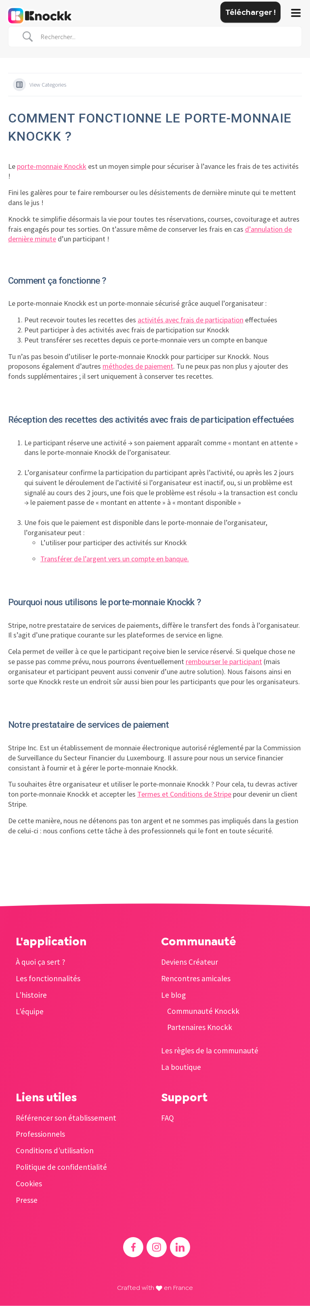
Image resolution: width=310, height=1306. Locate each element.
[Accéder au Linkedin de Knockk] (180, 1247)
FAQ (167, 1118)
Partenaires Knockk (199, 1027)
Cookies (29, 1183)
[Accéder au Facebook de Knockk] (133, 1247)
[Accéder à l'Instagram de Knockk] (157, 1247)
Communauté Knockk (203, 1011)
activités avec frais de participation (190, 319)
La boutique (181, 1067)
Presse (27, 1200)
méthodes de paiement (138, 366)
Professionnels (40, 1134)
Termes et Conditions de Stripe (184, 794)
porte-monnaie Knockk (51, 166)
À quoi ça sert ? (40, 962)
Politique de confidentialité (61, 1167)
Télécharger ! (250, 12)
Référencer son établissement (66, 1118)
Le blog (173, 995)
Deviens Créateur (189, 962)
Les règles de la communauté (209, 1050)
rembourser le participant (224, 661)
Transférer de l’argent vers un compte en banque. (114, 558)
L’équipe (30, 1011)
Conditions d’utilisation (55, 1150)
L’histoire (31, 995)
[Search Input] (165, 37)
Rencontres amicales (195, 978)
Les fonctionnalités (48, 978)
